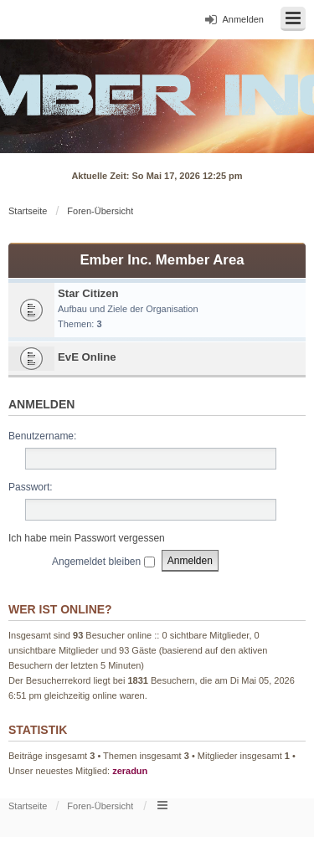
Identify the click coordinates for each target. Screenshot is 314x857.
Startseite (27, 211)
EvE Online (87, 357)
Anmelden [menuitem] (243, 19)
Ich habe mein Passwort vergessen (86, 538)
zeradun (129, 771)
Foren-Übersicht (100, 211)
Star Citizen (88, 293)
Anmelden (41, 404)
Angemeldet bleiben (103, 561)
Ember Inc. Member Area (162, 260)
